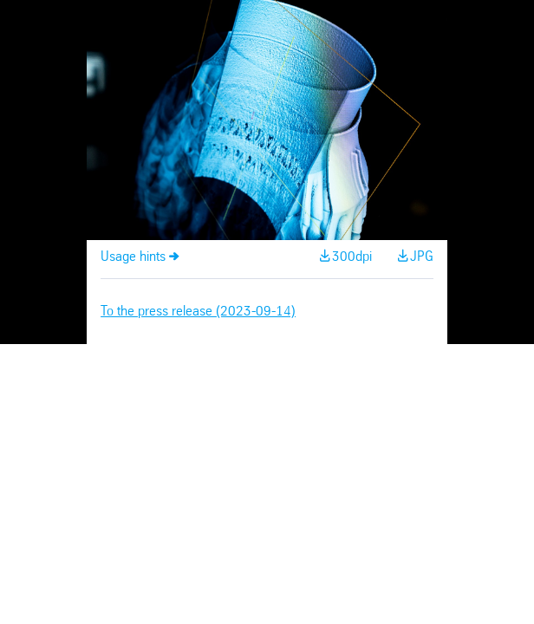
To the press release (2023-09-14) (198, 311)
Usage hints (133, 256)
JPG (421, 256)
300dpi (352, 256)
